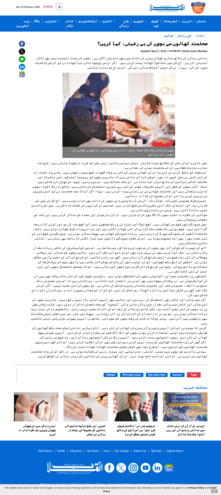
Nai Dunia (92, 451)
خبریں (187, 21)
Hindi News (45, 451)
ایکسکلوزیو (87, 21)
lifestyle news (131, 374)
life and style (156, 374)
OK (214, 491)
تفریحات (170, 21)
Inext (106, 451)
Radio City (140, 451)
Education (76, 451)
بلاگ (37, 21)
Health (61, 451)
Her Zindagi (122, 451)
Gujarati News (174, 451)
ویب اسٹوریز (22, 23)
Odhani (110, 374)
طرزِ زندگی (124, 23)
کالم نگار (69, 23)
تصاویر (50, 21)
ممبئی (201, 21)
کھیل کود (155, 23)
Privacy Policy (196, 487)
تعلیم (107, 21)
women (177, 374)
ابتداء (199, 35)
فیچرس (138, 21)
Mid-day (156, 451)
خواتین (168, 35)
